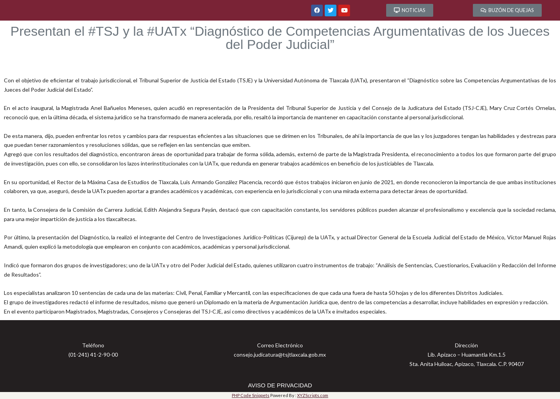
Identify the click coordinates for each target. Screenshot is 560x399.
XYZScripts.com (312, 395)
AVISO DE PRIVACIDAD (280, 385)
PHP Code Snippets (251, 395)
